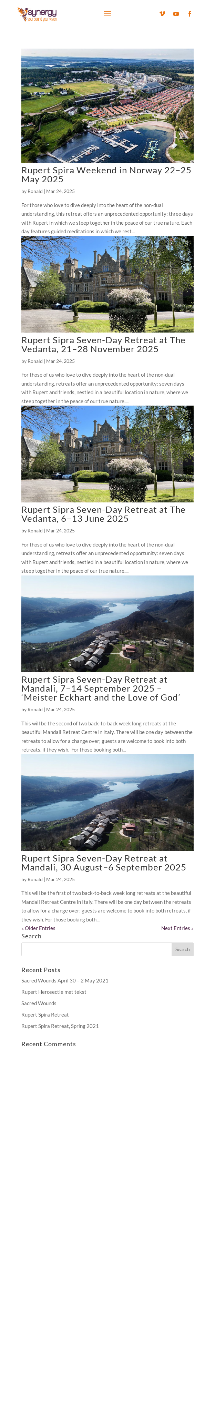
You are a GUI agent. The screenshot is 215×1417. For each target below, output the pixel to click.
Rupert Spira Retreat (45, 1014)
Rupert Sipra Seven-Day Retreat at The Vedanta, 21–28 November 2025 (103, 344)
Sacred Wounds (39, 1003)
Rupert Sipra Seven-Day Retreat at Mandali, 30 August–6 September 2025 (103, 863)
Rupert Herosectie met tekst (53, 992)
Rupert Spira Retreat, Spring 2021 (60, 1026)
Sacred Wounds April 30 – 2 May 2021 (65, 980)
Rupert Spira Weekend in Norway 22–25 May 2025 (106, 174)
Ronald (35, 191)
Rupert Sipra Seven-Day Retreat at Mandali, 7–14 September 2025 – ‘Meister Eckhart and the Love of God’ (101, 688)
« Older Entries (38, 928)
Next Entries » (177, 928)
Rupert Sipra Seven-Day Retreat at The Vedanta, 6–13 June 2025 (103, 514)
